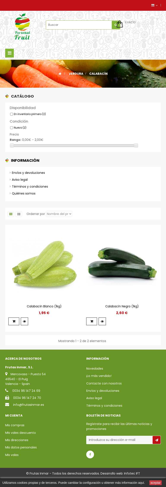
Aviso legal (20, 186)
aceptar (155, 482)
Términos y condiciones (30, 192)
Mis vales (12, 463)
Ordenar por (36, 222)
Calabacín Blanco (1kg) (44, 314)
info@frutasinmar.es (28, 413)
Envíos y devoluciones (28, 179)
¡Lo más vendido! (99, 384)
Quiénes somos (23, 199)
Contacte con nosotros (104, 391)
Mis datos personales (21, 455)
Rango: (15, 142)
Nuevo (20, 129)
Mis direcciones (16, 448)
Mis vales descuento (20, 441)
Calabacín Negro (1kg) (122, 314)
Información (25, 164)
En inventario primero (30, 116)
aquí (141, 482)
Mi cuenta (13, 423)
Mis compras (14, 433)
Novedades (94, 377)
